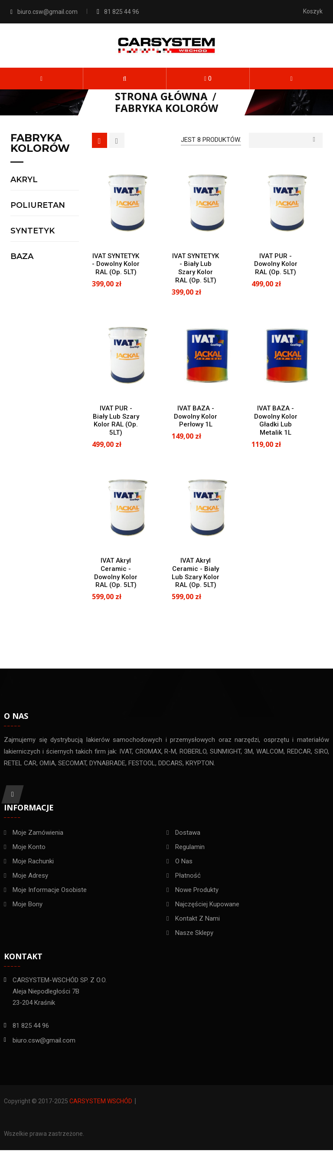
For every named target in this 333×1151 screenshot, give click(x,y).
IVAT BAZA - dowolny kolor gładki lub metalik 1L (275, 420)
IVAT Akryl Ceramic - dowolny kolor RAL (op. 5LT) (115, 573)
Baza (21, 256)
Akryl (24, 180)
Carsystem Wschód (100, 1102)
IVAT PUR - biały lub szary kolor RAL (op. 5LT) (116, 420)
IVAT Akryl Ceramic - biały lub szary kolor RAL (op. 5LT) (195, 573)
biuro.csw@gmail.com (47, 11)
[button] (124, 78)
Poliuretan (37, 205)
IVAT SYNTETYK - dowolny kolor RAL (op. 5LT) (116, 264)
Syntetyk (32, 231)
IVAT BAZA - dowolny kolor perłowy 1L (195, 416)
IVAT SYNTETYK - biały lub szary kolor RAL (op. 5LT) (195, 268)
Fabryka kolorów (40, 143)
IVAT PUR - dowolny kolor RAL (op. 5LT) (275, 264)
